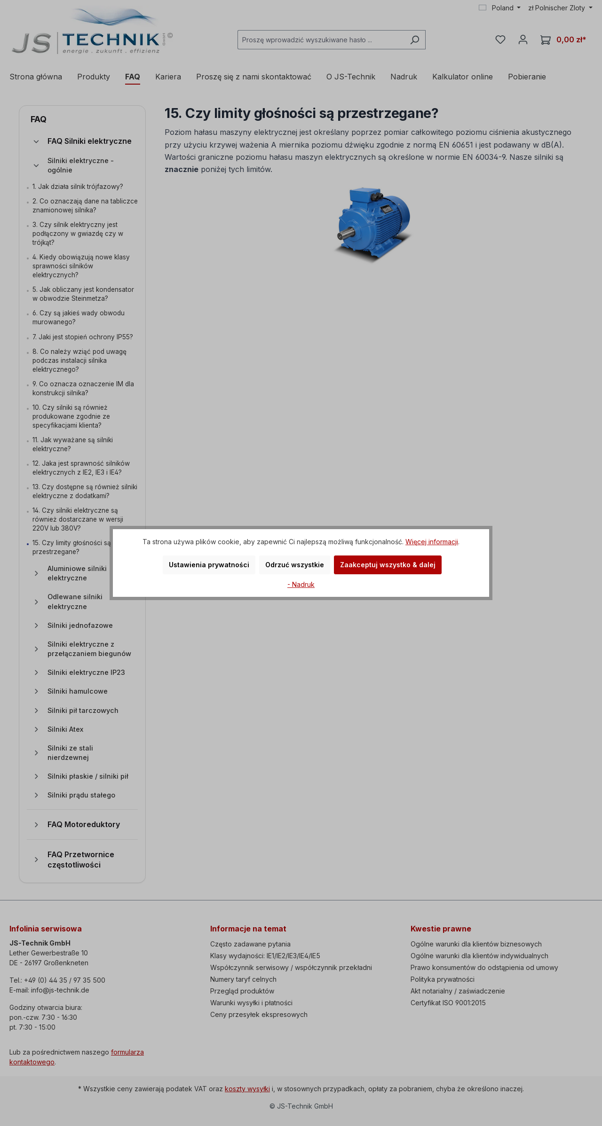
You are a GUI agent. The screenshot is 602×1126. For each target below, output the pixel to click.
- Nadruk (301, 584)
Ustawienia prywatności (209, 565)
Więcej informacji (431, 542)
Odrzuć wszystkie (294, 565)
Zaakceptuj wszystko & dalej (388, 565)
